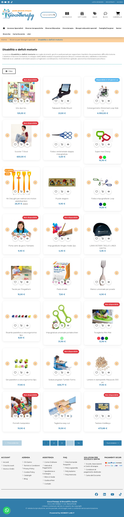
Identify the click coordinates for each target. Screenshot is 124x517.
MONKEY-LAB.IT (67, 513)
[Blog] (105, 15)
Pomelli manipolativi (21, 423)
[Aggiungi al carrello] (21, 100)
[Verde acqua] (61, 338)
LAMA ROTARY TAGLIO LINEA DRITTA (103, 247)
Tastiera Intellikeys (102, 423)
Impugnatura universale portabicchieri (62, 333)
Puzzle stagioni (61, 199)
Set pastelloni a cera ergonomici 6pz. (21, 380)
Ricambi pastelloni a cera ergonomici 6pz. (21, 334)
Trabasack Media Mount (62, 108)
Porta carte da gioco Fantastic (21, 246)
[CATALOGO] (67, 15)
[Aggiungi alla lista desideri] (15, 100)
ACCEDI (120, 2)
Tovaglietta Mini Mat (102, 333)
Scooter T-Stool (21, 152)
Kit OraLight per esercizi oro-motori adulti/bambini (21, 200)
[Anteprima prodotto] (27, 100)
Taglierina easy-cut (62, 423)
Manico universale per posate (102, 289)
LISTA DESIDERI (98, 2)
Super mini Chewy (102, 152)
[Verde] (104, 204)
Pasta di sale (62, 289)
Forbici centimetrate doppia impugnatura (62, 153)
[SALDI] (82, 15)
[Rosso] (100, 157)
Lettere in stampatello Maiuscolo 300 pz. (103, 381)
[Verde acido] (104, 157)
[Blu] (100, 204)
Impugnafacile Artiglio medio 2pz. (62, 246)
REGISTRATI (110, 2)
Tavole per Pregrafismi (21, 289)
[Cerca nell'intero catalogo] (54, 15)
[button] (9, 71)
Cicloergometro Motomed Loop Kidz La (102, 109)
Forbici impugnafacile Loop (102, 199)
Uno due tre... (21, 108)
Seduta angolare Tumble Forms (62, 380)
